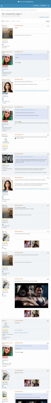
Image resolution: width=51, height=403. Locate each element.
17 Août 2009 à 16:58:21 (19, 391)
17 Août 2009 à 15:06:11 (19, 342)
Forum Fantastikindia (25, 2)
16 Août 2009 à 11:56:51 (19, 79)
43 (17, 21)
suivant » (47, 17)
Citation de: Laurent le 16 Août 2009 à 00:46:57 (25, 156)
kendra (5, 231)
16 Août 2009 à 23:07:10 (19, 231)
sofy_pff (5, 154)
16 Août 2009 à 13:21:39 (19, 134)
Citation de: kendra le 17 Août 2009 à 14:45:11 (24, 394)
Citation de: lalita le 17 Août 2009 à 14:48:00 (24, 345)
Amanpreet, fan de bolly (7, 52)
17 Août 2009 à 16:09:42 (19, 370)
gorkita (5, 25)
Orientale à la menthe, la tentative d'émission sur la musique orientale (32, 90)
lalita (4, 320)
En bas (2, 21)
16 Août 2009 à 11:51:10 (19, 51)
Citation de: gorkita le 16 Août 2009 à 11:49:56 (25, 54)
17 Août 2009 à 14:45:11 (19, 278)
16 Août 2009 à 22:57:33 (19, 205)
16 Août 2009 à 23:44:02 (19, 252)
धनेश (4, 391)
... (10, 21)
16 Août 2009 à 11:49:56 (19, 25)
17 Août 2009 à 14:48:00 (19, 320)
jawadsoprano (6, 79)
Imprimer (47, 21)
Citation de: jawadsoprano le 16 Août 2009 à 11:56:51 (26, 109)
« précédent (41, 17)
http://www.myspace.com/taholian (21, 332)
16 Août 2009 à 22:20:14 (19, 177)
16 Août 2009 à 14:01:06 (19, 153)
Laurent (5, 134)
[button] (1, 5)
